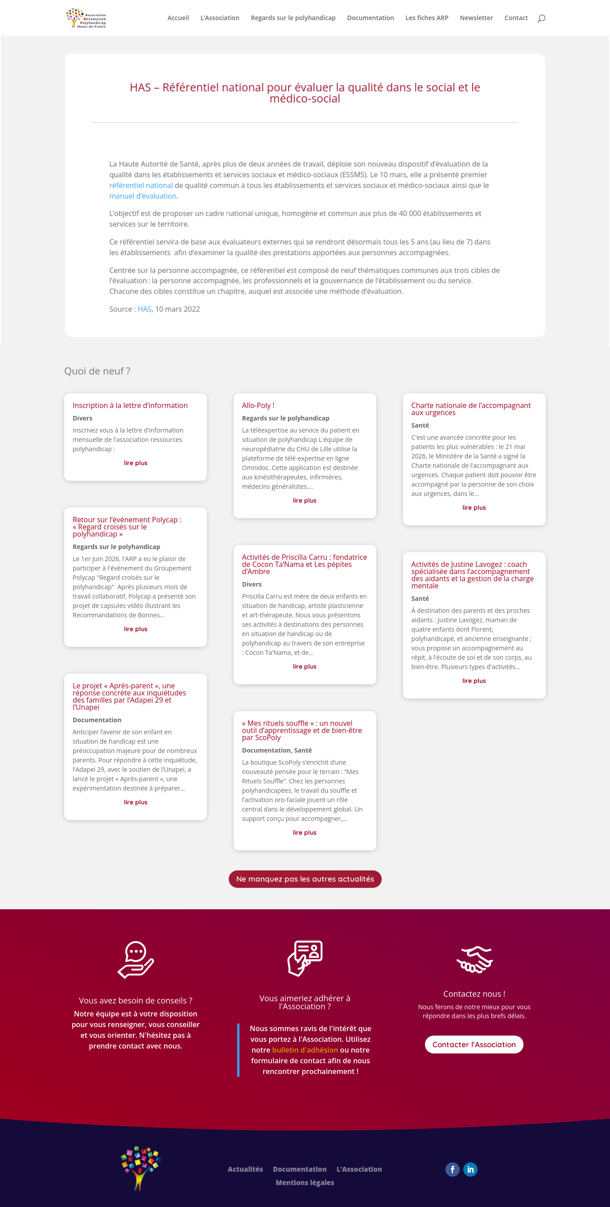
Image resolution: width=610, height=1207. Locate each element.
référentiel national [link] (143, 188)
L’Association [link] (219, 18)
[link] (86, 17)
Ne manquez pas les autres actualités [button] (305, 878)
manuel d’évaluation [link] (145, 198)
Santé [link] (303, 750)
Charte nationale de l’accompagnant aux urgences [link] (471, 408)
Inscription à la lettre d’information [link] (130, 405)
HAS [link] (147, 310)
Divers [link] (82, 418)
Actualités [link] (245, 1170)
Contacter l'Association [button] (474, 1044)
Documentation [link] (370, 18)
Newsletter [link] (476, 18)
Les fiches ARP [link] (427, 18)
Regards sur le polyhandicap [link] (293, 18)
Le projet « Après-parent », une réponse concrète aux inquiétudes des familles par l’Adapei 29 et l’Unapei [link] (129, 696)
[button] (452, 1169)
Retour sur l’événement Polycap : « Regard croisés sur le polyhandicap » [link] (127, 527)
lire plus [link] (136, 463)
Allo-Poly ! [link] (258, 405)
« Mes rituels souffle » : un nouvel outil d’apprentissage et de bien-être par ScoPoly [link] (302, 730)
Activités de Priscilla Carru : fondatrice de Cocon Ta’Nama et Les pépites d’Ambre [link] (304, 564)
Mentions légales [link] (305, 1183)
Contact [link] (516, 18)
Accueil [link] (178, 18)
